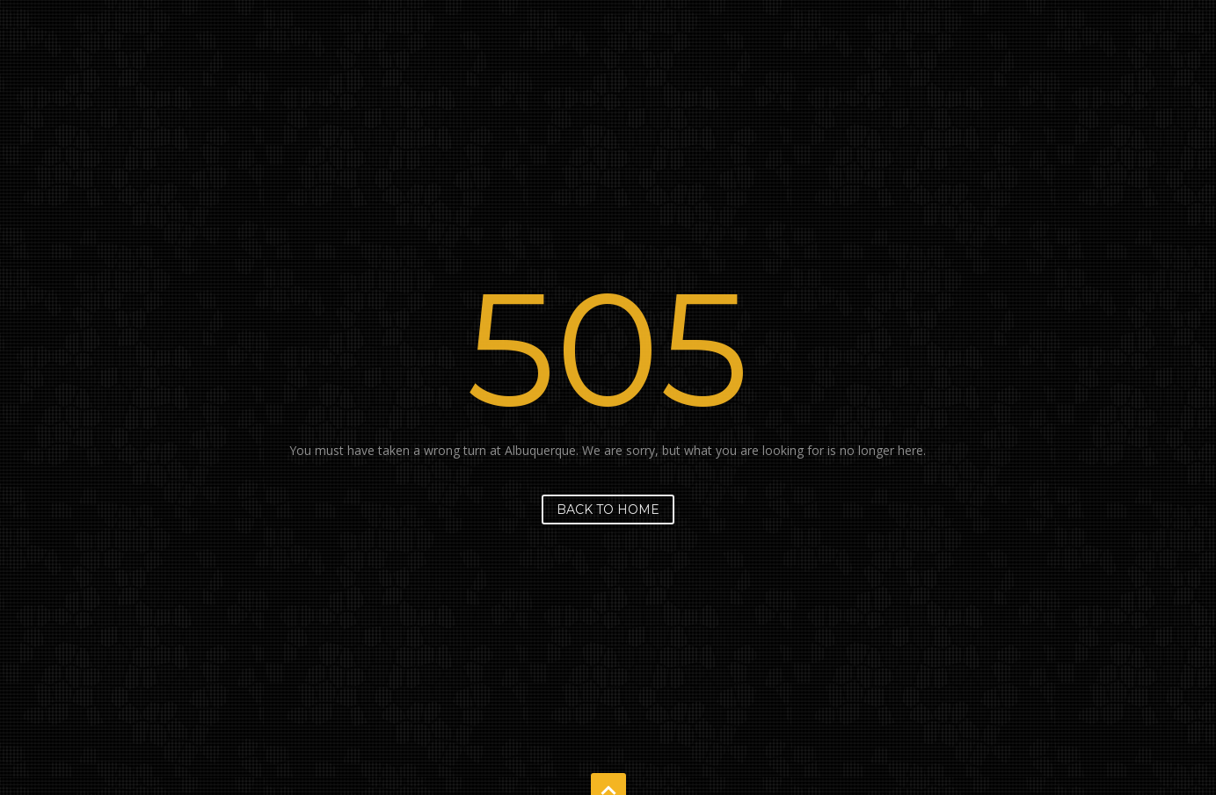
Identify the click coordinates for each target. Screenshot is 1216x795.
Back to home (608, 509)
